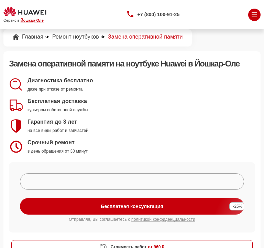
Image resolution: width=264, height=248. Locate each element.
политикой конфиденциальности (163, 219)
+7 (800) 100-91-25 (159, 14)
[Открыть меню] (254, 15)
